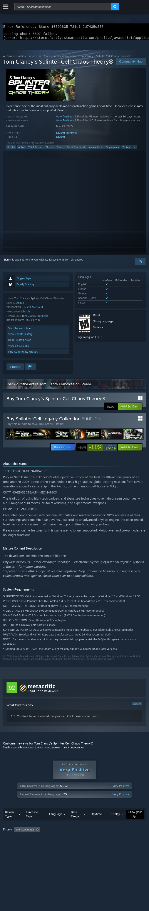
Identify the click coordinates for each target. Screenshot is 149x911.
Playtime (96, 822)
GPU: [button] (95, 844)
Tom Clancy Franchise (35, 318)
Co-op (60, 150)
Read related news (19, 342)
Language (55, 822)
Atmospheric (95, 150)
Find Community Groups (23, 354)
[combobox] (62, 6)
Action (21, 150)
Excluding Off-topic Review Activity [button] (69, 838)
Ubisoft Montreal (66, 135)
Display (115, 822)
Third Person (35, 150)
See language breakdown (18, 750)
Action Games (26, 58)
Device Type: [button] (114, 844)
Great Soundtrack (76, 150)
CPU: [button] (80, 844)
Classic (49, 150)
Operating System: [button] (58, 844)
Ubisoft (60, 139)
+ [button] (134, 150)
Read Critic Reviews (42, 693)
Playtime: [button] (102, 838)
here (78, 719)
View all (137, 706)
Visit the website (20, 330)
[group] (74, 841)
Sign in (7, 262)
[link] (97, 449)
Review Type (9, 823)
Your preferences (74, 750)
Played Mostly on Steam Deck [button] (21, 844)
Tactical (126, 150)
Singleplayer (112, 150)
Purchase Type (32, 823)
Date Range (75, 823)
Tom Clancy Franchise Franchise (57, 58)
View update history (20, 336)
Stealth (11, 150)
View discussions (18, 348)
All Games (9, 58)
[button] (129, 409)
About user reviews (48, 750)
